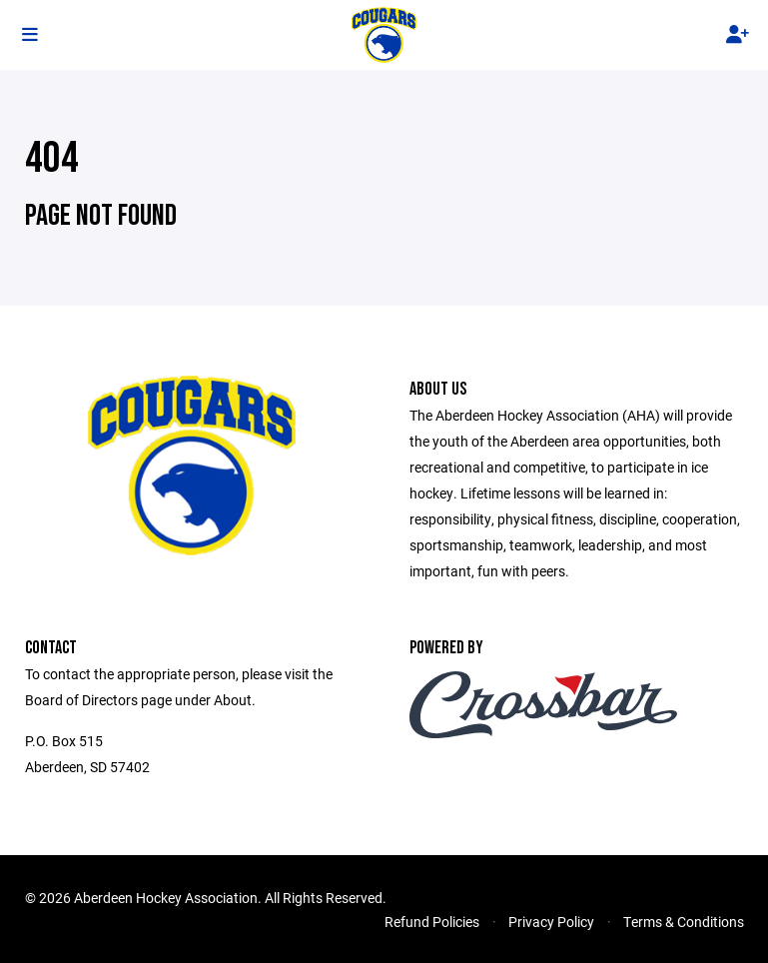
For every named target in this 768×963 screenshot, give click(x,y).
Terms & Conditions (683, 921)
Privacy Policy (551, 921)
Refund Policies (431, 921)
